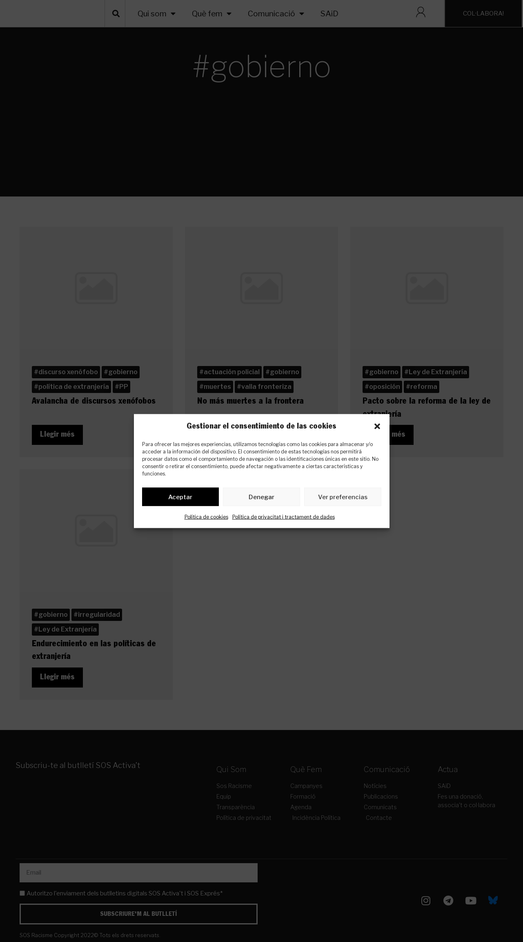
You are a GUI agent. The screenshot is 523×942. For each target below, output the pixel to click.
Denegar (261, 498)
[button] (377, 426)
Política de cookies (206, 519)
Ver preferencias (342, 498)
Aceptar (180, 498)
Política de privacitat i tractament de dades (283, 519)
